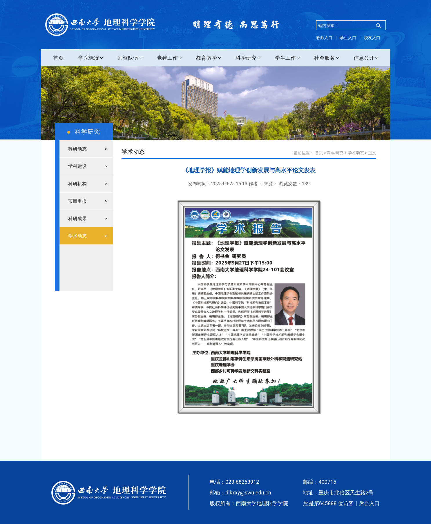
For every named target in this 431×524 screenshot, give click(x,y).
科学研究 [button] (246, 58)
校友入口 (372, 37)
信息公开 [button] (364, 58)
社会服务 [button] (324, 58)
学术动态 (356, 153)
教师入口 (324, 37)
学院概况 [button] (88, 58)
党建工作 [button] (167, 58)
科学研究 (335, 153)
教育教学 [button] (206, 58)
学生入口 (348, 37)
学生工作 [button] (285, 58)
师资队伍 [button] (127, 58)
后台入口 (369, 503)
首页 (58, 58)
